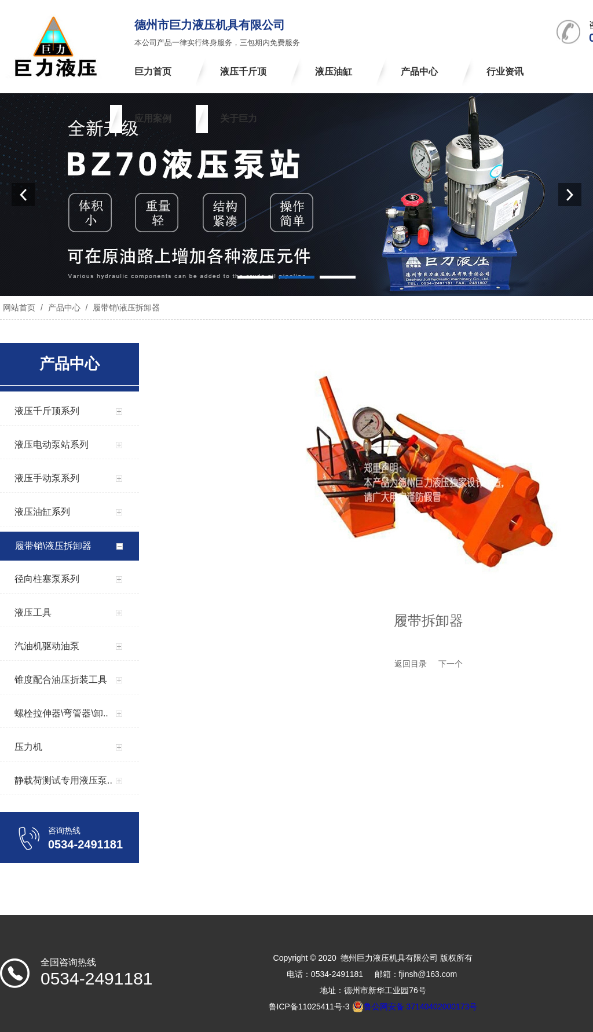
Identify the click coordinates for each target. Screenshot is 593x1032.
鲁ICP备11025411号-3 (309, 1006)
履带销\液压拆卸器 (125, 307)
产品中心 (64, 307)
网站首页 (19, 307)
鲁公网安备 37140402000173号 (415, 1006)
